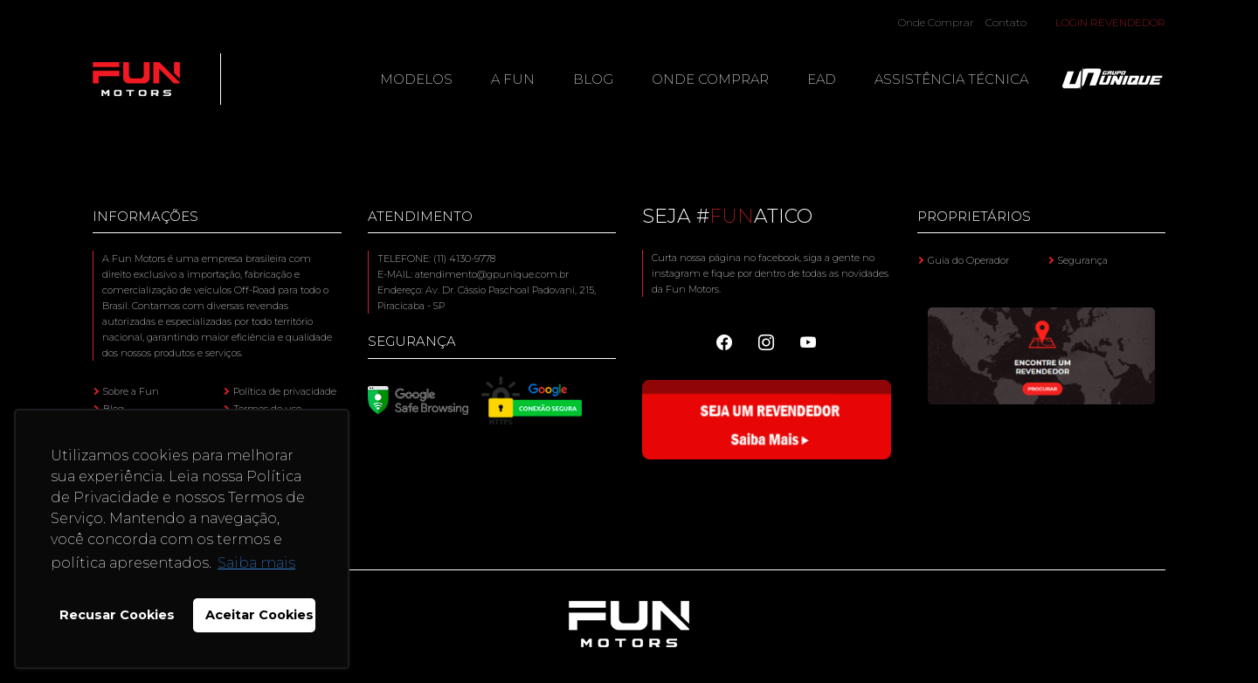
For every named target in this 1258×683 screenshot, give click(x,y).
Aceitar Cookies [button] (259, 615)
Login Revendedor (1110, 22)
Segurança (1083, 260)
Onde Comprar (936, 22)
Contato (1005, 22)
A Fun (513, 79)
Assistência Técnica (951, 79)
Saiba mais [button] (256, 563)
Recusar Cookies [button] (117, 615)
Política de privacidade (284, 391)
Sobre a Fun (131, 391)
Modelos (416, 79)
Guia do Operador (968, 260)
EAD (821, 79)
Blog (593, 79)
